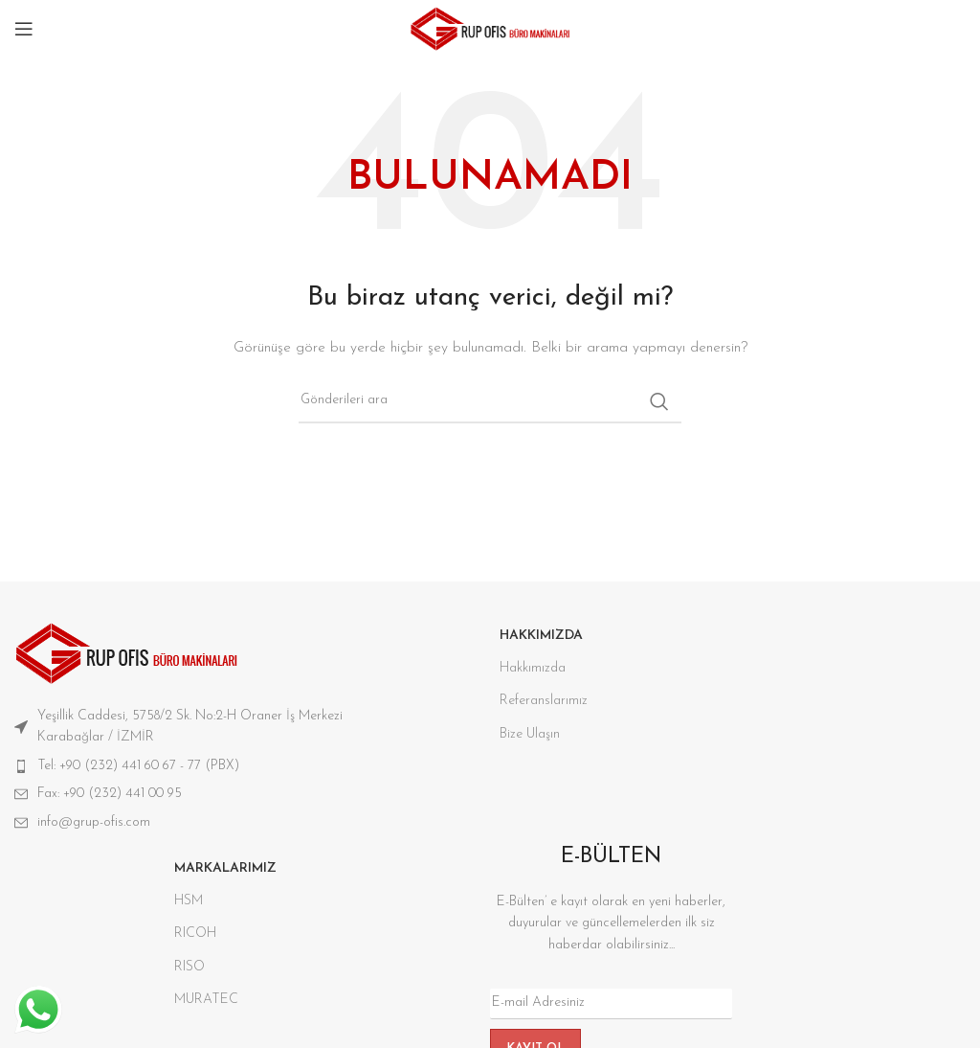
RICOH (195, 933)
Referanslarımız (544, 701)
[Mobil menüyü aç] (24, 29)
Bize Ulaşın (530, 734)
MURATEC (206, 999)
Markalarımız (225, 868)
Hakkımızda (533, 668)
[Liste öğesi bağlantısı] (211, 766)
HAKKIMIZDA (541, 635)
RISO (189, 967)
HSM (188, 901)
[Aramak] (490, 401)
